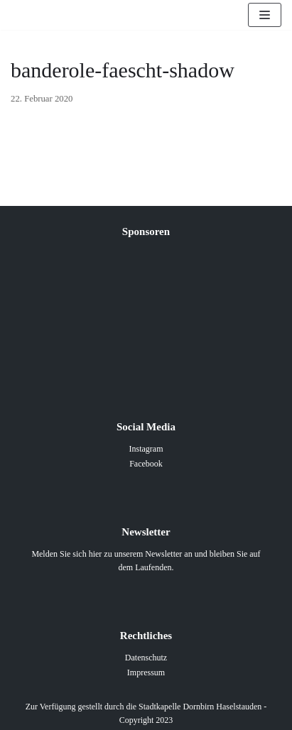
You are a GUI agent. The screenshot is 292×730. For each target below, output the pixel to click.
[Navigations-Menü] (264, 15)
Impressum (146, 672)
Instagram (146, 449)
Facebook (146, 464)
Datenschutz (146, 658)
